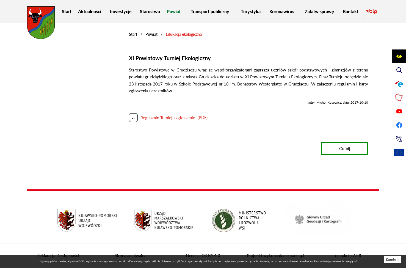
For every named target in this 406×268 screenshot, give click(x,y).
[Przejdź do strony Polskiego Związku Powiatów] (399, 97)
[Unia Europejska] (399, 152)
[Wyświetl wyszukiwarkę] (399, 70)
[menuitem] (66, 11)
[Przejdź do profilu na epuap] (399, 84)
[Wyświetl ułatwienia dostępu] (399, 56)
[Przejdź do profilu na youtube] (399, 111)
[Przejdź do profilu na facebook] (399, 125)
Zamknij (392, 259)
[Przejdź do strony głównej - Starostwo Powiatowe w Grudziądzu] (41, 24)
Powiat (151, 34)
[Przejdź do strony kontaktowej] (399, 139)
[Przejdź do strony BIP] (371, 11)
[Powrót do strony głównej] (133, 34)
